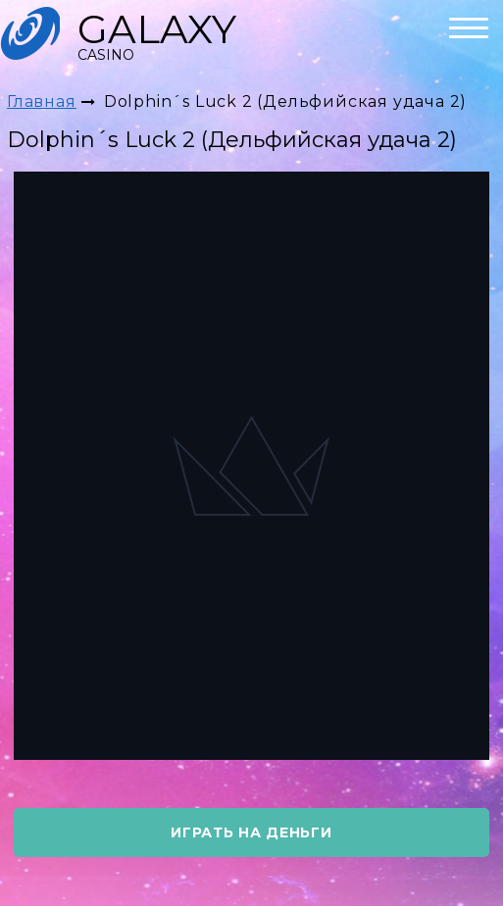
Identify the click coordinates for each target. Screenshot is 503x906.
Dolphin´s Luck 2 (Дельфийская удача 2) (285, 101)
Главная (41, 101)
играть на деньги (251, 832)
